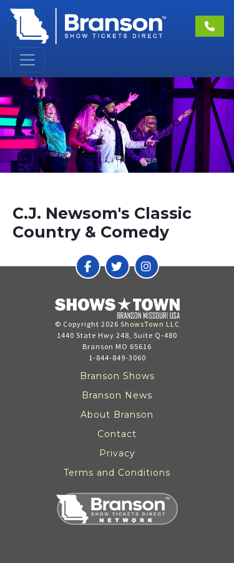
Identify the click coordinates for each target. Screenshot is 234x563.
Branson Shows (117, 376)
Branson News (117, 395)
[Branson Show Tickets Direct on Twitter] (117, 266)
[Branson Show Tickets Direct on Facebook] (88, 266)
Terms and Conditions (117, 472)
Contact (117, 434)
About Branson (117, 414)
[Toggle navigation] (27, 59)
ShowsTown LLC (150, 324)
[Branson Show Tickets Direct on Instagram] (146, 266)
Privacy (117, 453)
